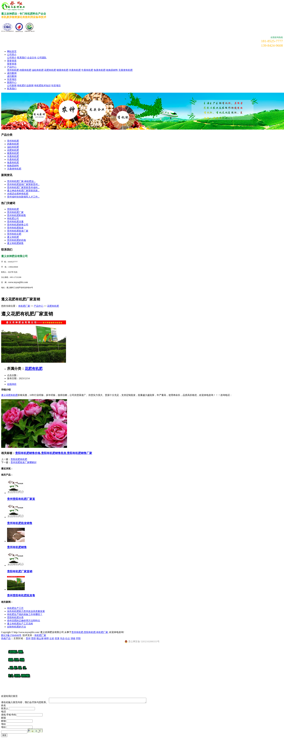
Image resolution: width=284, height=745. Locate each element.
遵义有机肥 (13, 237)
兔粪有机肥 (99, 70)
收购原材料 (112, 70)
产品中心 (11, 67)
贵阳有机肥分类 (15, 617)
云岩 (51, 638)
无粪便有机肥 (125, 70)
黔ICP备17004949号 (11, 635)
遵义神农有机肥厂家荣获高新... (23, 190)
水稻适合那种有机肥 (17, 193)
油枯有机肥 (38, 70)
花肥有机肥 (50, 70)
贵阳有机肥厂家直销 (19, 571)
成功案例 (11, 73)
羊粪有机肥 (75, 70)
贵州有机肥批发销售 (19, 523)
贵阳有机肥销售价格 (27, 453)
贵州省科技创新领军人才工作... (23, 197)
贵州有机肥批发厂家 (17, 231)
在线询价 (11, 384)
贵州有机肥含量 (15, 221)
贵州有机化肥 (14, 234)
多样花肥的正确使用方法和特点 (23, 620)
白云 (67, 638)
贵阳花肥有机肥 (19, 459)
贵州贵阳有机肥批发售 (21, 595)
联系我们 (22, 57)
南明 (46, 638)
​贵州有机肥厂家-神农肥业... (21, 181)
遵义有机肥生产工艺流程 (20, 623)
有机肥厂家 (24, 306)
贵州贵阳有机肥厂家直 (21, 499)
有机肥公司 (13, 218)
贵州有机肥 (13, 70)
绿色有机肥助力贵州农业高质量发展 (26, 611)
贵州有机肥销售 (17, 547)
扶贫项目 (11, 79)
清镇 (73, 638)
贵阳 (33, 638)
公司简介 (11, 54)
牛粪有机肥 (87, 70)
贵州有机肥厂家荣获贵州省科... (23, 187)
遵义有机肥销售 (15, 243)
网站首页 (11, 51)
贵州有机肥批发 (15, 227)
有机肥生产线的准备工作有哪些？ (24, 614)
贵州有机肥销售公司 (17, 224)
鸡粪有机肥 (25, 70)
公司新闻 (11, 85)
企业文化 (32, 57)
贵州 (28, 638)
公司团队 (42, 57)
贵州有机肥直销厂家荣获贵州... (23, 184)
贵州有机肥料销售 (16, 215)
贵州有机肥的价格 (16, 240)
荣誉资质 (11, 60)
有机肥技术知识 (42, 85)
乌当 (62, 638)
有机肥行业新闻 (25, 85)
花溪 (57, 638)
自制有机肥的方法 (16, 626)
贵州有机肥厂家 (15, 212)
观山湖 (39, 638)
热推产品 (6, 638)
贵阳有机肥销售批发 (53, 453)
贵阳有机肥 (13, 209)
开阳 (78, 638)
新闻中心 (11, 82)
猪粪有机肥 (62, 70)
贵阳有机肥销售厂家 (79, 453)
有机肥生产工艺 (15, 608)
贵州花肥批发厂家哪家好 (24, 462)
